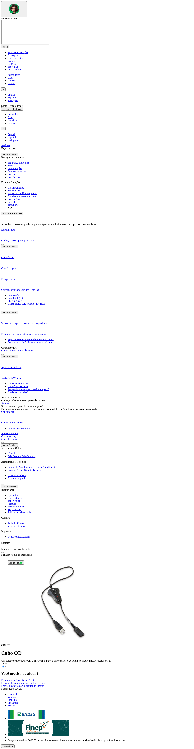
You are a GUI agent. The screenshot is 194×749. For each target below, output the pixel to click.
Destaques (13, 55)
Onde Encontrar (16, 58)
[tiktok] (11, 705)
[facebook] (12, 694)
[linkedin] (12, 699)
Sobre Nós (13, 66)
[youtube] (12, 697)
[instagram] (13, 702)
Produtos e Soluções (18, 52)
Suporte (12, 61)
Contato (12, 63)
